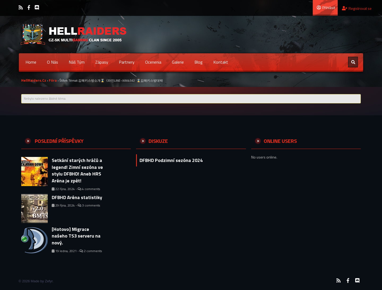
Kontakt (220, 62)
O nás (52, 62)
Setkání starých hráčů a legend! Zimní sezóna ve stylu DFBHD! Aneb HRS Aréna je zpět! (77, 170)
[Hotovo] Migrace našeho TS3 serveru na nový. (76, 236)
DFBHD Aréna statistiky (77, 197)
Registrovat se (357, 8)
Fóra (53, 80)
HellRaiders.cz (33, 80)
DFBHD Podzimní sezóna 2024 (171, 160)
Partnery (126, 62)
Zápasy (101, 62)
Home (30, 62)
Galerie (178, 62)
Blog (198, 62)
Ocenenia (153, 62)
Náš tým (77, 62)
